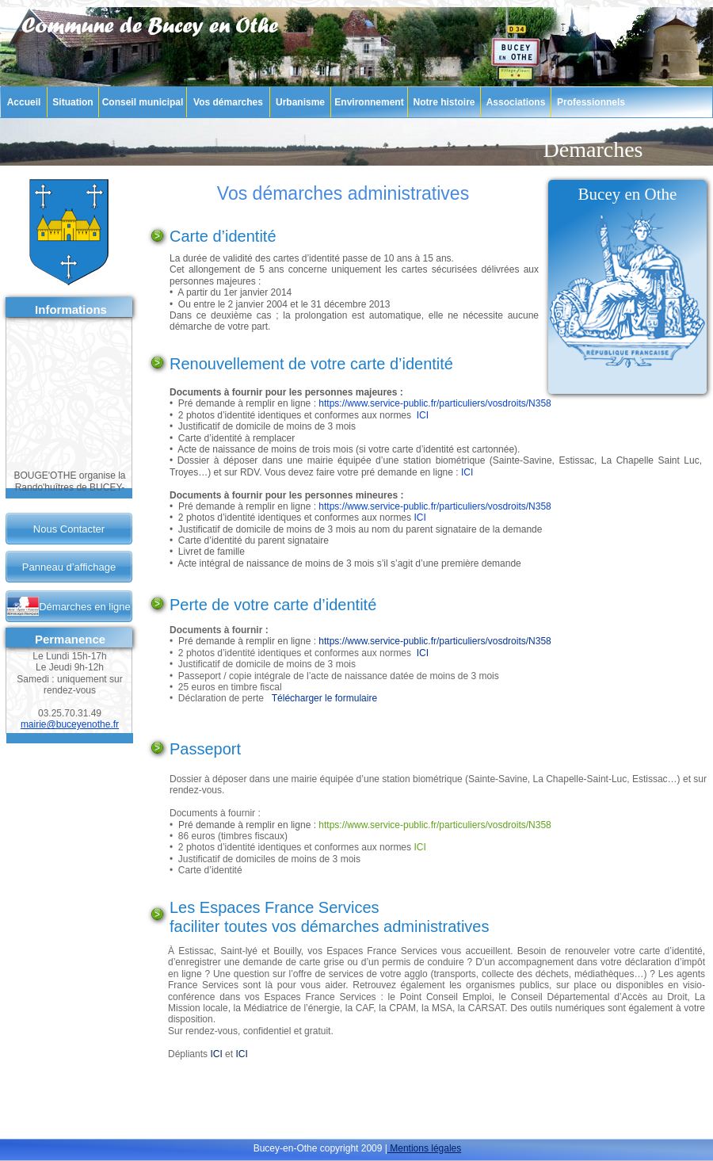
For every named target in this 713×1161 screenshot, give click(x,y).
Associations (516, 102)
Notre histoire (444, 102)
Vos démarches (228, 102)
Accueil (24, 102)
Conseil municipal (143, 102)
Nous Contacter (69, 529)
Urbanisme (300, 102)
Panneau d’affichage (69, 567)
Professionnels (591, 102)
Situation (72, 102)
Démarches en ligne (85, 607)
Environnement (368, 102)
